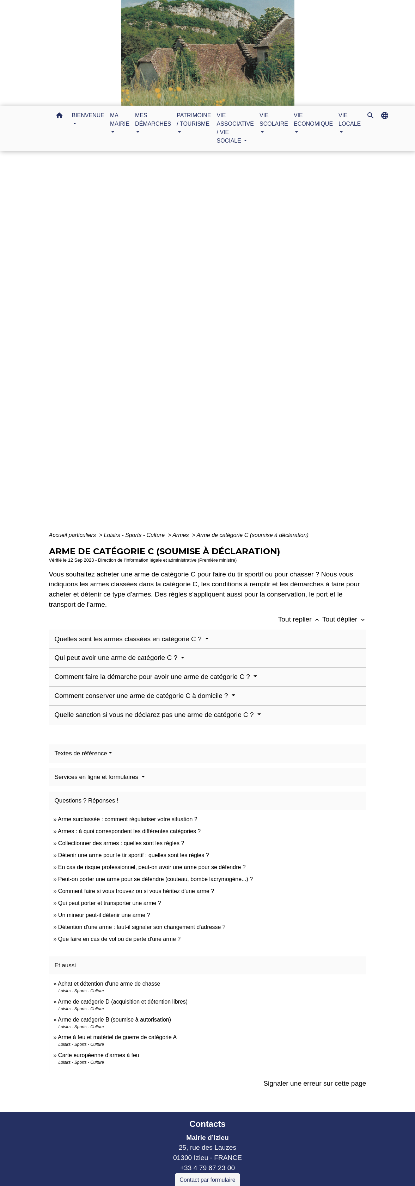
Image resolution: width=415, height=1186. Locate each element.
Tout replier (300, 619)
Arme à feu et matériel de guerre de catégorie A (117, 1037)
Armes (181, 535)
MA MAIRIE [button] (119, 119)
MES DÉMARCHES (186, 345)
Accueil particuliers (73, 535)
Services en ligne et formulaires (97, 777)
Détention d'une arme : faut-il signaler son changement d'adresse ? (142, 927)
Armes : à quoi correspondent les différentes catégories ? (129, 831)
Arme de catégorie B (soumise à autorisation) (114, 1020)
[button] (59, 116)
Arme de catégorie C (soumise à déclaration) (253, 535)
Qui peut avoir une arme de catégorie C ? (117, 657)
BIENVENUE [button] (88, 115)
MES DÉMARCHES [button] (153, 119)
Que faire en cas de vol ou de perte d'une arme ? (119, 939)
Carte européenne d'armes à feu (98, 1055)
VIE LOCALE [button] (349, 119)
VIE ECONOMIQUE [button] (313, 119)
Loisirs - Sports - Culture (135, 535)
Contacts (207, 1124)
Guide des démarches (254, 345)
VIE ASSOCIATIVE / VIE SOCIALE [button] (235, 128)
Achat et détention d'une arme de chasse (109, 984)
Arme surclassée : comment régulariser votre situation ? (127, 819)
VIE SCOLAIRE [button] (274, 119)
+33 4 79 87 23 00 (207, 1168)
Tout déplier (344, 619)
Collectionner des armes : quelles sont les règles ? (121, 843)
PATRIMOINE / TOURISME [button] (194, 119)
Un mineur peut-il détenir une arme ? (104, 915)
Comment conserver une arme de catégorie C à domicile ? (142, 695)
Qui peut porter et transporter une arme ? (109, 903)
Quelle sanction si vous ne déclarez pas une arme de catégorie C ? (155, 714)
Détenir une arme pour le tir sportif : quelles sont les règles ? (133, 855)
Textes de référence (81, 753)
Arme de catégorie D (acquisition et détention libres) (123, 1002)
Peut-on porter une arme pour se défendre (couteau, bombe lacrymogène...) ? (155, 879)
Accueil (140, 345)
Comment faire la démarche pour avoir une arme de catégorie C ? (153, 676)
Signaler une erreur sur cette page (314, 1083)
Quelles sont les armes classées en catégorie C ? (129, 639)
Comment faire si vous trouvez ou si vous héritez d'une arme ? (136, 891)
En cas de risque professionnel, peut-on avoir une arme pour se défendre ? (152, 867)
